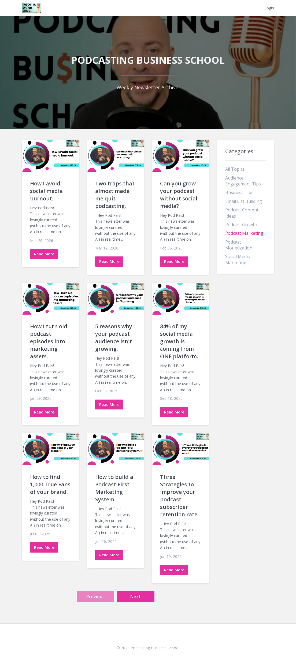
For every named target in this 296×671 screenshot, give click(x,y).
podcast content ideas (241, 213)
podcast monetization (238, 245)
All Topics (235, 169)
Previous (95, 596)
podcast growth (241, 225)
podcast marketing (244, 233)
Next (135, 596)
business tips (239, 192)
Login (269, 7)
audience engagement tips (243, 181)
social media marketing (237, 259)
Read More (44, 253)
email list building (243, 201)
